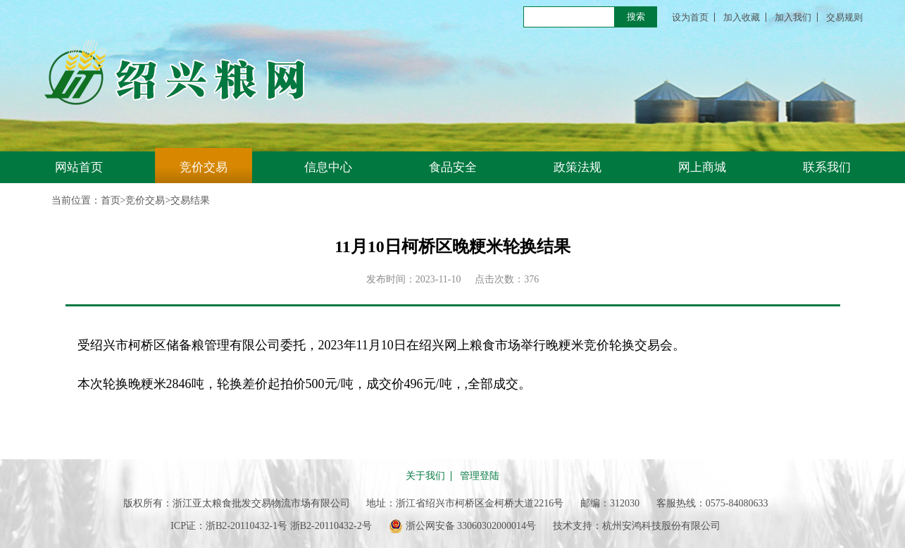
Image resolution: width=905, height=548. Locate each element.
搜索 (636, 16)
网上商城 (702, 167)
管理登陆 (479, 476)
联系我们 (827, 167)
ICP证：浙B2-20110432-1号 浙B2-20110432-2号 (271, 526)
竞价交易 (203, 167)
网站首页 (79, 167)
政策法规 (577, 167)
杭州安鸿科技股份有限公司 (661, 526)
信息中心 (328, 167)
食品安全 (453, 167)
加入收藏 (741, 17)
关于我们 (425, 476)
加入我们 (793, 17)
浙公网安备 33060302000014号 (463, 526)
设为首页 (690, 17)
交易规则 (844, 17)
